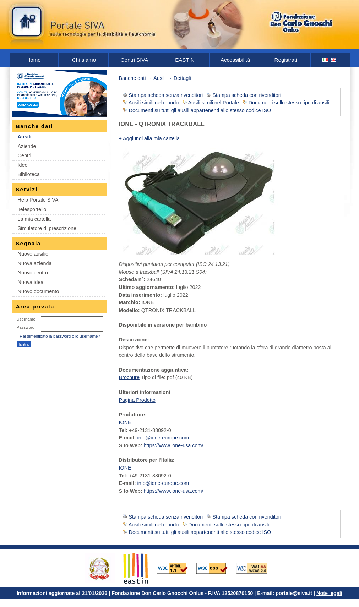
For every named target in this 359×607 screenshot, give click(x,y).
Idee (23, 165)
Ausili (25, 137)
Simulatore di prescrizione (47, 228)
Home (33, 60)
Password (26, 327)
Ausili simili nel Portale (213, 102)
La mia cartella (34, 219)
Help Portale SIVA (38, 200)
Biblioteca (29, 174)
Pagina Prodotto (137, 400)
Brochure (129, 377)
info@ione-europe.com (163, 438)
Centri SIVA (134, 60)
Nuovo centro (33, 272)
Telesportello (32, 209)
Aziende (27, 146)
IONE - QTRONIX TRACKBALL (162, 124)
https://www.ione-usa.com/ (173, 445)
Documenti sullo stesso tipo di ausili (289, 102)
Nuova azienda (35, 263)
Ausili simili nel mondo (154, 102)
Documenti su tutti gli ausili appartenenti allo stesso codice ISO (200, 110)
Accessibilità (235, 60)
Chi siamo (84, 60)
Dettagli (182, 78)
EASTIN (185, 60)
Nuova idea (31, 282)
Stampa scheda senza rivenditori (166, 95)
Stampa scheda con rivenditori (246, 95)
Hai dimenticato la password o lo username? (60, 336)
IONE (125, 422)
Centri (24, 155)
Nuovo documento (38, 291)
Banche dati (132, 78)
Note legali (329, 593)
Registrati (285, 60)
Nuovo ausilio (33, 254)
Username (26, 319)
